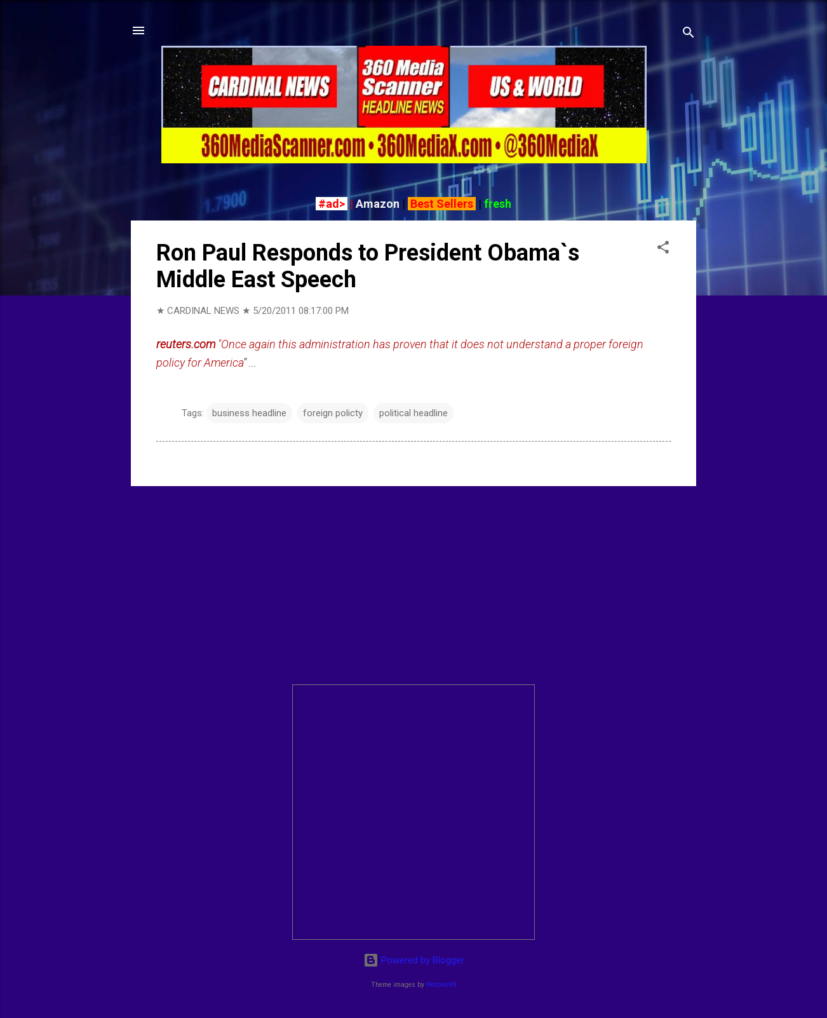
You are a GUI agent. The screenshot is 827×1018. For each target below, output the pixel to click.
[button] (663, 249)
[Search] (688, 34)
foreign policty (333, 413)
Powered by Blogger (413, 960)
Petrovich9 (441, 985)
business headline (249, 413)
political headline (413, 413)
